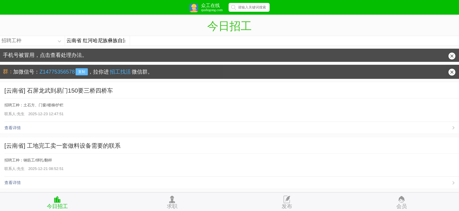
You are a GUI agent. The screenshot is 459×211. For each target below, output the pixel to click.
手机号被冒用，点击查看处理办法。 (45, 55)
